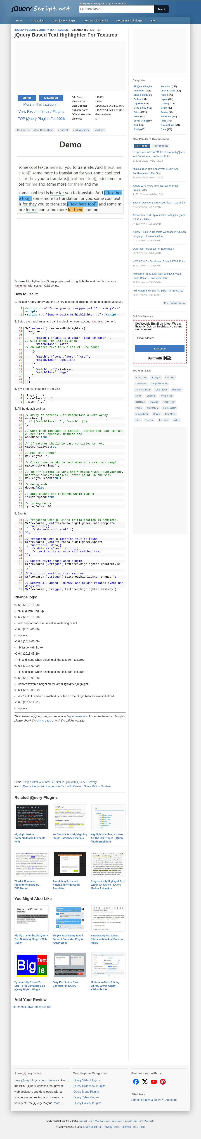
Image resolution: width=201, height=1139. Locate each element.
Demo (27, 97)
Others (137, 112)
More (57, 1102)
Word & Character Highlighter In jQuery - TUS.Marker (28, 884)
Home (19, 20)
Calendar (151, 396)
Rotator (164, 112)
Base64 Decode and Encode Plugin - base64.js (159, 202)
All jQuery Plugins (143, 86)
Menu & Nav (140, 108)
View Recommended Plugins (41, 111)
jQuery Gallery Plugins (87, 1102)
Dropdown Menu (159, 383)
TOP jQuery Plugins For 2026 (41, 119)
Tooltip (137, 129)
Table (163, 121)
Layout (164, 99)
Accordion (166, 86)
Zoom (164, 129)
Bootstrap (140, 402)
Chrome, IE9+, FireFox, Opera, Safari (35, 130)
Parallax (154, 402)
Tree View (163, 420)
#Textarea (99, 130)
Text (136, 125)
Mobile (164, 108)
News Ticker (166, 396)
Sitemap (126, 1126)
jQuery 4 (156, 377)
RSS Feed (139, 1126)
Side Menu (170, 414)
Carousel (169, 377)
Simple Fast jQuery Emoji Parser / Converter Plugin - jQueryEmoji (68, 939)
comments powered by (32, 1006)
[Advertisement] (70, 66)
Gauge (156, 414)
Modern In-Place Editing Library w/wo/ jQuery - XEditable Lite (105, 985)
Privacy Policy (111, 1126)
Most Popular (142, 146)
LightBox (138, 103)
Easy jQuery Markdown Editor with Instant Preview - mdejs (107, 939)
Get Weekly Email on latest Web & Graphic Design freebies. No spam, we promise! (159, 326)
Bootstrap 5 (141, 377)
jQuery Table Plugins (86, 1097)
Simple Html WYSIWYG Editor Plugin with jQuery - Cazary (59, 781)
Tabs (138, 420)
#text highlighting (81, 130)
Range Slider (142, 414)
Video (176, 420)
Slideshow (166, 116)
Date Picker (161, 389)
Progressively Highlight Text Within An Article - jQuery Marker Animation (108, 884)
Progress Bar (169, 408)
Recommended (160, 146)
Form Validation (143, 389)
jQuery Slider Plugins (86, 1079)
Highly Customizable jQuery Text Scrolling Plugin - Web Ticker (31, 939)
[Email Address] (160, 338)
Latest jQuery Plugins (63, 20)
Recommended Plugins (129, 20)
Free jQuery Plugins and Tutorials (42, 7)
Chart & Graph (168, 90)
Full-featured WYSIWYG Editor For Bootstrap (158, 290)
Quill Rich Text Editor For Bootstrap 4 (153, 248)
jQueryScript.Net (92, 1126)
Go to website (103, 114)
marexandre (79, 715)
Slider (137, 116)
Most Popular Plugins (96, 20)
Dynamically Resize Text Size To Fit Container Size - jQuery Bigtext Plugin (31, 985)
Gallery (137, 99)
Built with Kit (160, 358)
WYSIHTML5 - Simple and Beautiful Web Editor (159, 261)
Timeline (149, 420)
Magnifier (176, 389)
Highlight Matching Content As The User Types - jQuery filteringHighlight (107, 838)
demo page (44, 720)
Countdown (141, 383)
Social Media (140, 121)
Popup (139, 408)
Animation (139, 90)
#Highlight (63, 130)
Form (163, 95)
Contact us (170, 1099)
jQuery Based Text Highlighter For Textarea (66, 35)
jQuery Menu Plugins (86, 1091)
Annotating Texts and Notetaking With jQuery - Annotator (67, 884)
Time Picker (168, 402)
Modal (138, 396)
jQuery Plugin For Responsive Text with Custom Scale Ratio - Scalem (66, 786)
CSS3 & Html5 (141, 95)
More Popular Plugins (174, 303)
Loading (165, 103)
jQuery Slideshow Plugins (89, 1085)
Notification (152, 408)
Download (51, 97)
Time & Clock (167, 125)
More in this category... (41, 104)
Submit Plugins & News (146, 1099)
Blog (153, 20)
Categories (37, 20)
